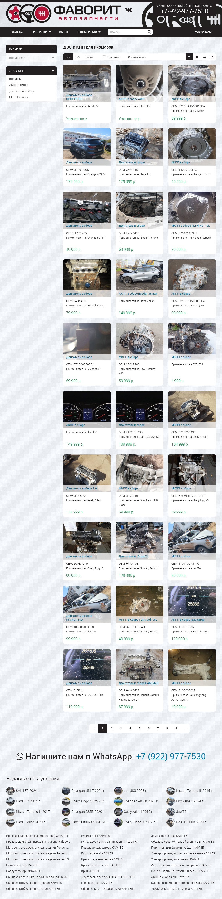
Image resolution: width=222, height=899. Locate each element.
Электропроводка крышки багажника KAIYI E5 (183, 853)
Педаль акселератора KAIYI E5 (102, 847)
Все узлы (15, 79)
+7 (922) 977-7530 (171, 756)
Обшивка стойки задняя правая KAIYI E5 (34, 883)
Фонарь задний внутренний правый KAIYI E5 (181, 865)
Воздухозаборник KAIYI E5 (24, 871)
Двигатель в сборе (22, 91)
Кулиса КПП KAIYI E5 (95, 836)
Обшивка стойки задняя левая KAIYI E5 (33, 889)
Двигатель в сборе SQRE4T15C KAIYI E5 (108, 877)
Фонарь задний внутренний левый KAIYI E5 (180, 871)
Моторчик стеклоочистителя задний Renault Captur (38, 847)
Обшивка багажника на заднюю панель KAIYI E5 (38, 877)
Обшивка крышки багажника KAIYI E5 (107, 889)
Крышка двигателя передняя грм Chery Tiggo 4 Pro (38, 842)
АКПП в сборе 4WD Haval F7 (170, 877)
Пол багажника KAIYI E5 (22, 865)
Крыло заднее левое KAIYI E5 (101, 865)
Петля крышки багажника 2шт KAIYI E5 (178, 847)
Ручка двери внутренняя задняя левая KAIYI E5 (111, 842)
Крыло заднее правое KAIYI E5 (102, 859)
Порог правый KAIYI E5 (97, 853)
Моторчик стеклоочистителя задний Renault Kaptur (38, 853)
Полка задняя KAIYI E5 (96, 883)
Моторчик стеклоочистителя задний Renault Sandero (38, 859)
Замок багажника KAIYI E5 (169, 836)
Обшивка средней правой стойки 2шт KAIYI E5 (182, 842)
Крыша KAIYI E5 (92, 871)
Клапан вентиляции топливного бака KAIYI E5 (182, 883)
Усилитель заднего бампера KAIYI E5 (176, 889)
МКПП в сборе (19, 97)
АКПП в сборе (18, 85)
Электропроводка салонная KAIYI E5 (176, 859)
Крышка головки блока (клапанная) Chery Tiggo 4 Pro (38, 836)
